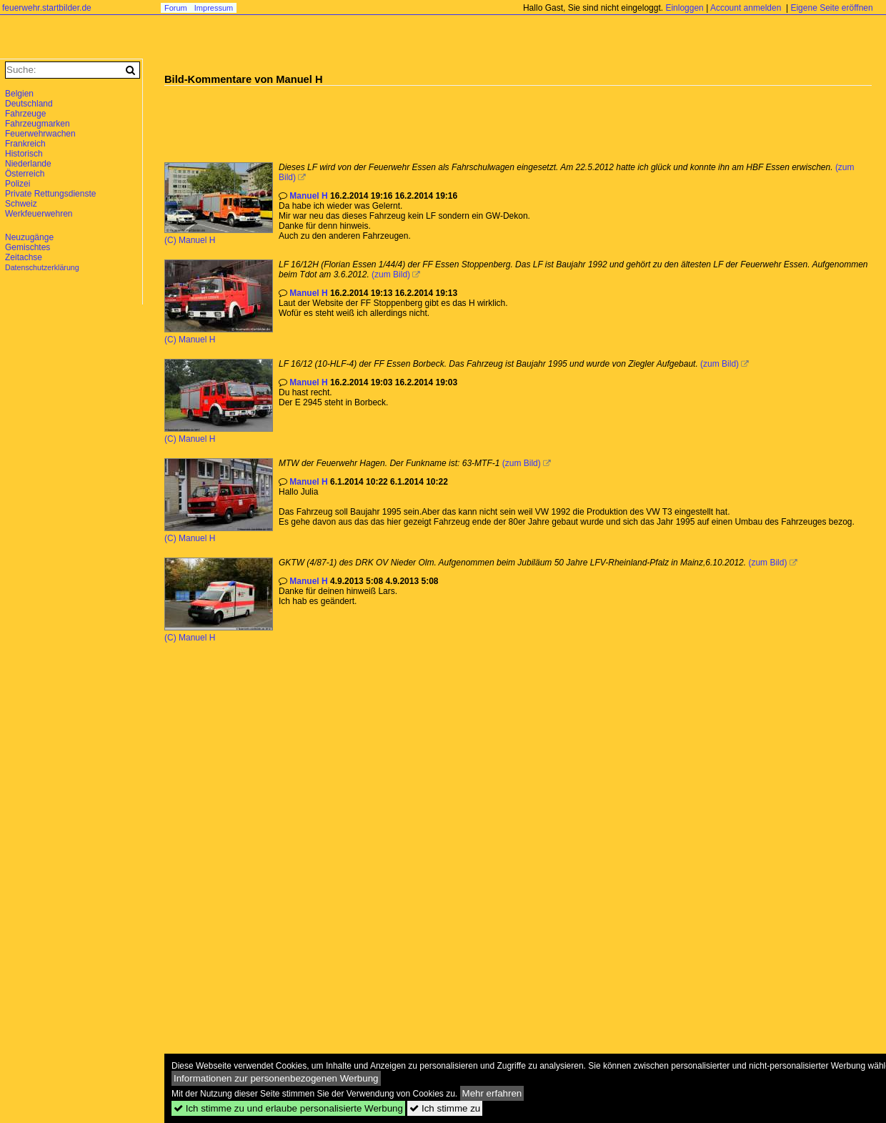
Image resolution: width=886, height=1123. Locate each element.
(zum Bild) (391, 274)
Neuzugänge (29, 237)
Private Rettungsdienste (50, 194)
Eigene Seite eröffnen (831, 8)
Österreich (24, 174)
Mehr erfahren (492, 1093)
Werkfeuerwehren (39, 214)
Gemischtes (27, 247)
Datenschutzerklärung (42, 267)
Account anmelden (745, 8)
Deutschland (29, 104)
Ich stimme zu (444, 1108)
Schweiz (21, 204)
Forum (175, 8)
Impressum (213, 8)
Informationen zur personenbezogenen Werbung (276, 1078)
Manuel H (197, 240)
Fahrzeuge (25, 114)
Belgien (19, 94)
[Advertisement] (424, 118)
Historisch (24, 154)
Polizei (17, 184)
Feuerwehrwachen (40, 134)
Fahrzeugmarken (37, 124)
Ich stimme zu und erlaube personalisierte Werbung (288, 1108)
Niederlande (28, 164)
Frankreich (25, 144)
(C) (171, 240)
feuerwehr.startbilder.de (46, 8)
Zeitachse (23, 257)
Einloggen (684, 8)
